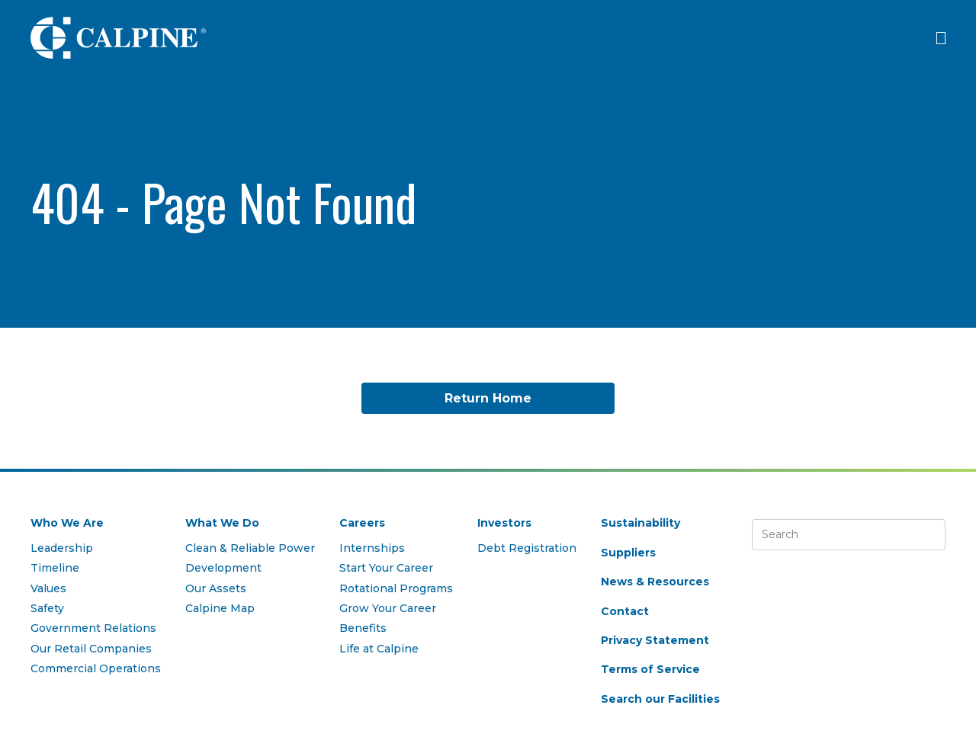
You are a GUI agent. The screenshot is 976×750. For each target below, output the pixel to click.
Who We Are (67, 523)
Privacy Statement (655, 640)
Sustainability (640, 523)
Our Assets (215, 588)
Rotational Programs (396, 588)
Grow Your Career (387, 608)
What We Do (222, 523)
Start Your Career (386, 568)
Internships (372, 548)
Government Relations (93, 628)
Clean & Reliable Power (250, 548)
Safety (47, 608)
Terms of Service (650, 669)
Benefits (363, 628)
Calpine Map (220, 608)
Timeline (54, 568)
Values (48, 588)
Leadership (61, 548)
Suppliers (628, 552)
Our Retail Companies (91, 648)
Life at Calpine (379, 648)
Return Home (488, 398)
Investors (504, 523)
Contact (625, 611)
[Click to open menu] (941, 38)
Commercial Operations (95, 668)
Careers (362, 523)
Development (223, 568)
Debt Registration (526, 548)
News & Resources (655, 581)
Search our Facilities (660, 699)
